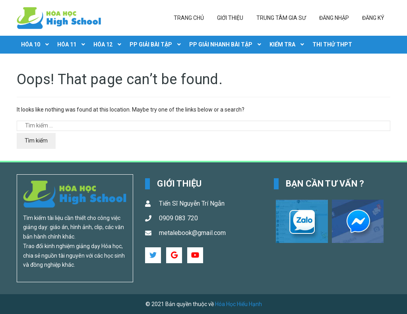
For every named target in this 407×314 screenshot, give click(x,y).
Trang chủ (189, 18)
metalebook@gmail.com (192, 233)
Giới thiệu (230, 18)
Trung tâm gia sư (281, 18)
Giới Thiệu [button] (179, 184)
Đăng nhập (334, 18)
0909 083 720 (178, 218)
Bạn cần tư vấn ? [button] (325, 184)
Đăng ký (373, 18)
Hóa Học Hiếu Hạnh (238, 304)
